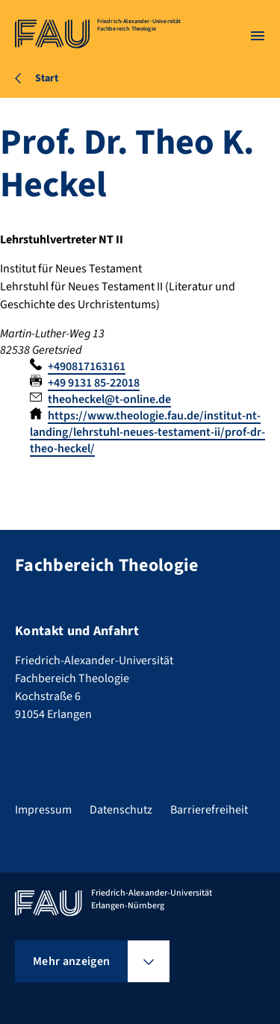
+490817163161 (86, 366)
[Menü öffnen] (257, 35)
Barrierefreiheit (209, 810)
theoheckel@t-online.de (109, 399)
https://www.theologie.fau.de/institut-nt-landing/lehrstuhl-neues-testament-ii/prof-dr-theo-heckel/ (147, 432)
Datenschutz (121, 810)
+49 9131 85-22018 (94, 383)
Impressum (43, 810)
